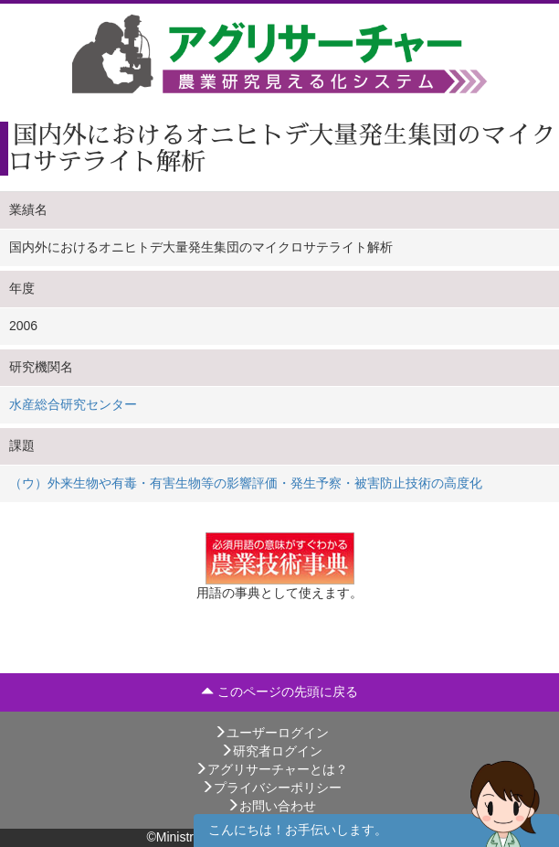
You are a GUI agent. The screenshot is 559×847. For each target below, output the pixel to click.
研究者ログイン (271, 751)
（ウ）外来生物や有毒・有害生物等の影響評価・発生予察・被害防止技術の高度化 (245, 483)
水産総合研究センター (73, 404)
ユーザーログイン (271, 732)
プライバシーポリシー (271, 787)
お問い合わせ (271, 806)
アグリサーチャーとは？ (271, 769)
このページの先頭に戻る (279, 691)
